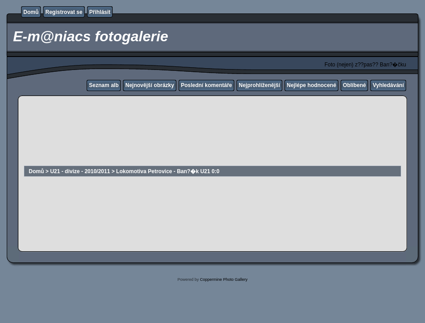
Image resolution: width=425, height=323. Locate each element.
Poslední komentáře (206, 85)
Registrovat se (64, 12)
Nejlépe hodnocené (311, 85)
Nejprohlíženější (259, 85)
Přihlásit (99, 12)
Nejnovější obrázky (149, 85)
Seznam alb (103, 85)
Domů (31, 12)
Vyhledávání (388, 85)
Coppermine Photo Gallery (223, 279)
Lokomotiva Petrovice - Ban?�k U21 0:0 (167, 171)
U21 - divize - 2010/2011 (80, 171)
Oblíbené (354, 85)
